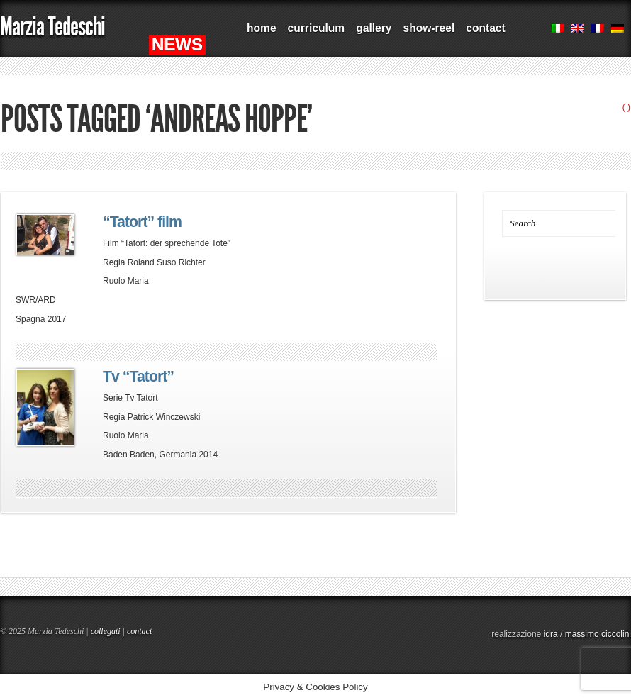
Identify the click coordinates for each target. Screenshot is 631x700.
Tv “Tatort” (138, 376)
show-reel (428, 28)
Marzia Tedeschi (52, 27)
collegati (106, 631)
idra (551, 634)
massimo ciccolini (598, 634)
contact (485, 28)
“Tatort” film (142, 221)
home (262, 28)
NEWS (177, 44)
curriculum (316, 28)
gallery (373, 28)
